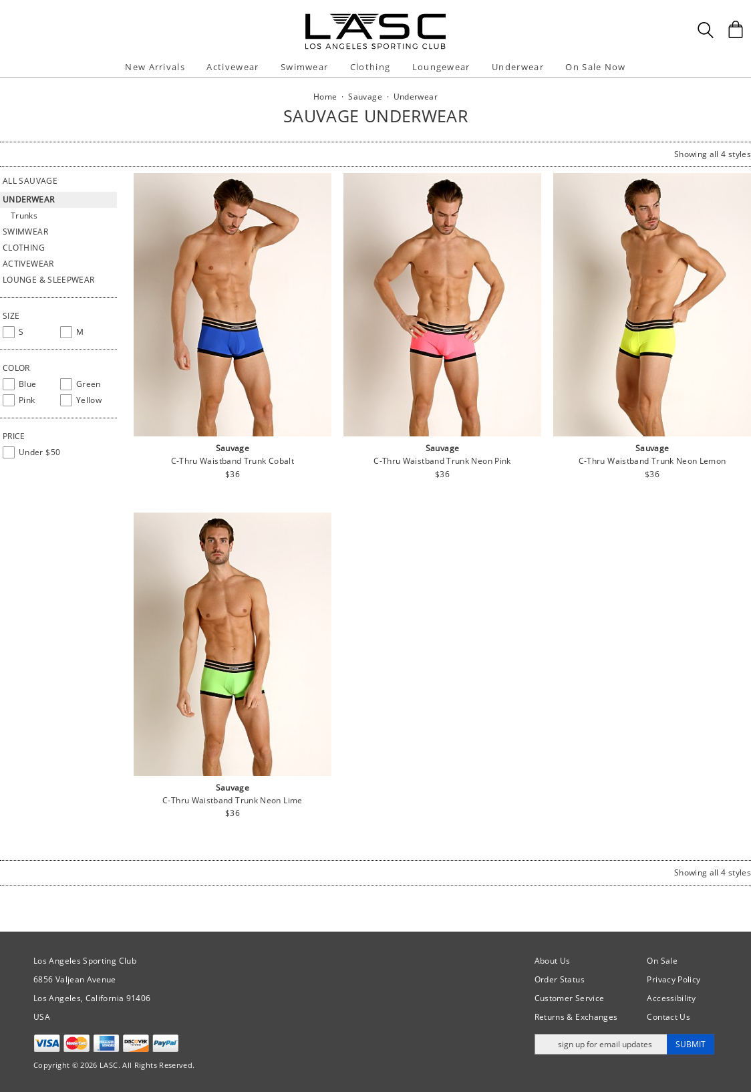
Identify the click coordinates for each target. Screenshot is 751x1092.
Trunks (24, 215)
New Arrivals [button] (155, 67)
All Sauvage (30, 180)
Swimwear (25, 231)
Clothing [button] (370, 67)
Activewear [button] (232, 67)
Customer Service (570, 998)
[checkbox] (28, 332)
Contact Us (668, 1016)
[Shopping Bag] (735, 29)
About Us (553, 960)
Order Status (560, 979)
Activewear (28, 263)
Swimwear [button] (304, 67)
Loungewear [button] (441, 67)
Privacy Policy (673, 979)
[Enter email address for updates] (601, 1044)
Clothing (24, 247)
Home (325, 96)
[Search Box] (706, 30)
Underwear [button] (518, 67)
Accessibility (671, 998)
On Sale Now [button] (595, 67)
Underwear (28, 199)
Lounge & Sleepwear (48, 279)
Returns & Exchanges (576, 1016)
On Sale (662, 960)
